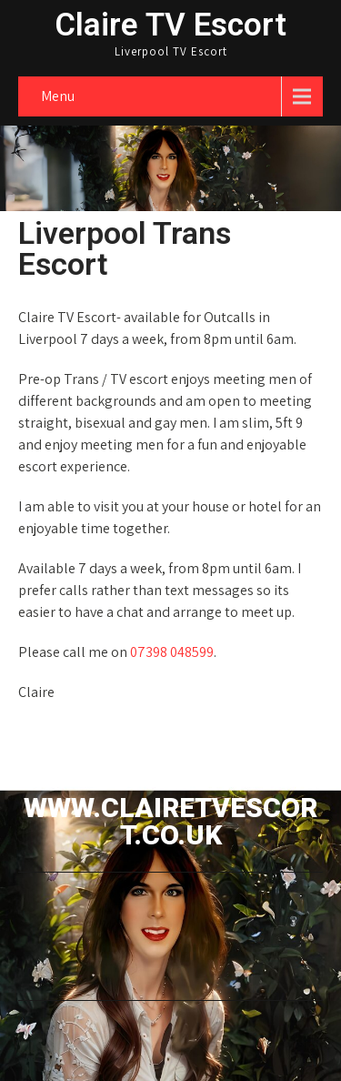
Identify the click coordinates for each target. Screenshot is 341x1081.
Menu (58, 96)
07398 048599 (172, 652)
